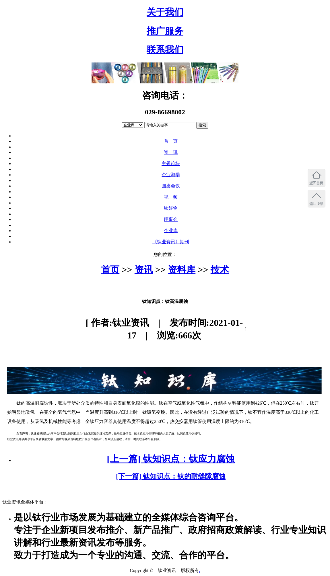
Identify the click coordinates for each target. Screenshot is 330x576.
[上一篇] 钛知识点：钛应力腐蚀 (170, 459)
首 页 (171, 141)
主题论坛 (171, 163)
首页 (110, 270)
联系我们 (165, 49)
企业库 (171, 230)
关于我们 (165, 12)
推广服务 (165, 31)
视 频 (171, 197)
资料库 (181, 270)
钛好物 (171, 208)
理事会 (171, 219)
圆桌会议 (171, 185)
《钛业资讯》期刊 (170, 241)
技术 (220, 270)
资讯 (144, 270)
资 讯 (171, 152)
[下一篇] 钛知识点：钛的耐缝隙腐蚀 (171, 476)
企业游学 (171, 174)
